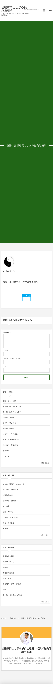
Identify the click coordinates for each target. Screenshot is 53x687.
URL (4, 366)
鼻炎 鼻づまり (8, 523)
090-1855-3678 (33, 9)
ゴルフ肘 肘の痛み (10, 434)
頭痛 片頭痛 (8, 511)
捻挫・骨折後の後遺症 (11, 439)
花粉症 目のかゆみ (10, 517)
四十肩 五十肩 (8, 417)
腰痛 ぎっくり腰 (9, 401)
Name (5, 350)
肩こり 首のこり (9, 423)
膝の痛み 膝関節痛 (10, 445)
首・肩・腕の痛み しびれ (12, 412)
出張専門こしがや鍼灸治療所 (14, 8)
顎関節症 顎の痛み (10, 500)
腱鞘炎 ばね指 (8, 428)
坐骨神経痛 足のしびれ (12, 406)
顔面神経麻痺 (8, 495)
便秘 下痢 (7, 578)
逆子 (4, 589)
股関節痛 (6, 450)
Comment (7, 332)
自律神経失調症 (8, 556)
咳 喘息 (6, 506)
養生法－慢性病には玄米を (13, 595)
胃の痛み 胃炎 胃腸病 (12, 584)
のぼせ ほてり (8, 561)
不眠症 (5, 567)
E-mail (5, 358)
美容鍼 (5, 528)
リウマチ (6, 456)
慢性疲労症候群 (8, 573)
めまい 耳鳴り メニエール (13, 484)
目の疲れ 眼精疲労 (10, 489)
